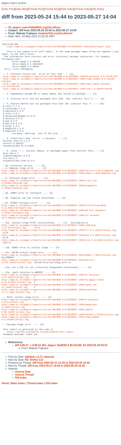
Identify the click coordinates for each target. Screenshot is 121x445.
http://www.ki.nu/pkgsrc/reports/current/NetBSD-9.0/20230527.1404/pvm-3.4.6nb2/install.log (59, 273)
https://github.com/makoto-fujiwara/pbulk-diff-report (40, 389)
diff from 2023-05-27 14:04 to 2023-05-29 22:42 (56, 424)
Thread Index (82, 9)
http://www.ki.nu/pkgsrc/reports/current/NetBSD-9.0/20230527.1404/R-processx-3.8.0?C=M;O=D (60, 83)
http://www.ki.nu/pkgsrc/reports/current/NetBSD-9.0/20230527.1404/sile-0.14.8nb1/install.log (60, 279)
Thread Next (52, 9)
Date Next (21, 9)
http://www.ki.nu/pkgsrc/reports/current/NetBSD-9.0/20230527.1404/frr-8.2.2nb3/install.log (59, 267)
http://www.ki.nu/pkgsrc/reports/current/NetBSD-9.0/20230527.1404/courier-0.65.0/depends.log (60, 196)
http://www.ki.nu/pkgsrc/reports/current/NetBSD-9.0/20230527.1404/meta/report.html (59, 47)
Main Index (18, 441)
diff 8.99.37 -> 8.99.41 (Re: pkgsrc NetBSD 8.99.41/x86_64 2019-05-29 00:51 (61, 403)
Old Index (97, 9)
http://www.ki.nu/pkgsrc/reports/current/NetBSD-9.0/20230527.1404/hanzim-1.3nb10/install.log (60, 368)
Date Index (67, 9)
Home (5, 441)
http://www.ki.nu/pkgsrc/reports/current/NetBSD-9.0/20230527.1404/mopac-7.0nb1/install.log (59, 297)
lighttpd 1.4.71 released (39, 415)
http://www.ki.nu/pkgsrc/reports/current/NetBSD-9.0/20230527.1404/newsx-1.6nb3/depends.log (59, 199)
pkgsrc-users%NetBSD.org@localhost (36, 27)
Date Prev (8, 9)
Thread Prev (36, 9)
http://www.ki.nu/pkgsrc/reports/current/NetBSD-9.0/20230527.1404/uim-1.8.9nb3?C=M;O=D (57, 98)
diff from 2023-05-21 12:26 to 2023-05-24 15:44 (61, 421)
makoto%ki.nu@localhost (55, 33)
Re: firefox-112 (34, 418)
